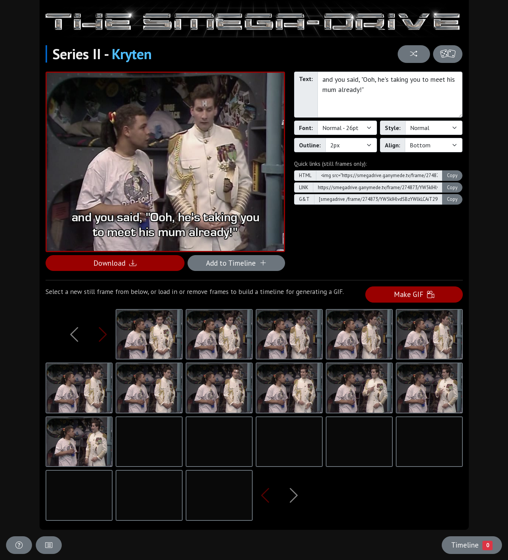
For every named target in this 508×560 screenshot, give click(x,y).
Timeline (472, 545)
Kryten (132, 53)
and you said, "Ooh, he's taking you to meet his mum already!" (390, 95)
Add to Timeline (236, 263)
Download (114, 263)
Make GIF (414, 294)
